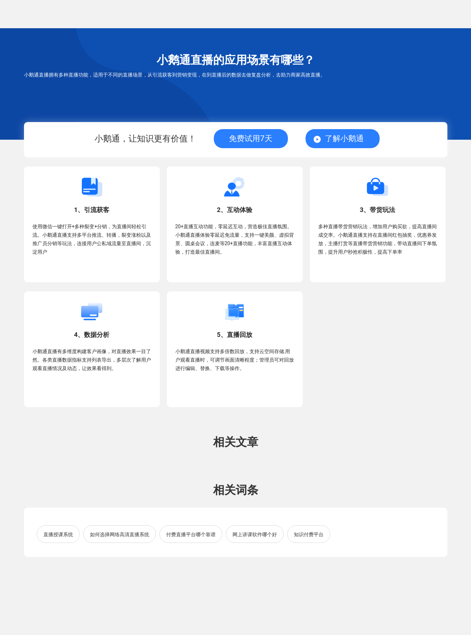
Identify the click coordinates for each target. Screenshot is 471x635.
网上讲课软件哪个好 (255, 534)
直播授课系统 (58, 534)
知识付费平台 (309, 534)
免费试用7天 (250, 138)
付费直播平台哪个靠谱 (191, 534)
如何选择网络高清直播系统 (119, 534)
